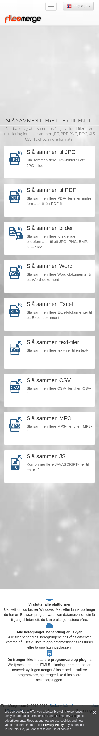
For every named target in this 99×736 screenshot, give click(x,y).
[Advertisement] (47, 62)
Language (78, 6)
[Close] (94, 712)
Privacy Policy (53, 725)
